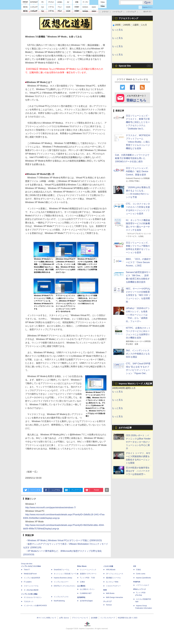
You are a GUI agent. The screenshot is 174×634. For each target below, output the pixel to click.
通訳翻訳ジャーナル (113, 578)
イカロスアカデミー (113, 586)
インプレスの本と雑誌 (29, 594)
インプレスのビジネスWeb (31, 566)
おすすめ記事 (125, 428)
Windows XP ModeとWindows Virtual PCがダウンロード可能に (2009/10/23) (64, 540)
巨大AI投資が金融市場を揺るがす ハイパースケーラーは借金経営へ (138, 470)
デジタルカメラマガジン (33, 597)
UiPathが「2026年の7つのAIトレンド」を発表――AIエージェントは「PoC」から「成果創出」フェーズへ (137, 314)
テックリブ (107, 601)
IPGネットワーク (139, 589)
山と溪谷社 (81, 586)
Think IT (27, 570)
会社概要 (94, 618)
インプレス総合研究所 (32, 578)
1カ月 (144, 25)
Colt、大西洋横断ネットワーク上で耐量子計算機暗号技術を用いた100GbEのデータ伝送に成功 (132, 158)
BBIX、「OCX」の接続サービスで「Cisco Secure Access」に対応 (138, 262)
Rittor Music (82, 566)
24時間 (126, 25)
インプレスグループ (107, 618)
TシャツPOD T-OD (87, 578)
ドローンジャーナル (31, 586)
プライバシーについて (80, 618)
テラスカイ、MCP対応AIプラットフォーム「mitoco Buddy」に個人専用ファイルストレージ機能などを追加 (138, 141)
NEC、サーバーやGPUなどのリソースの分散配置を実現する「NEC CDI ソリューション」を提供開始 (138, 295)
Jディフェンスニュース (114, 574)
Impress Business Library (63, 578)
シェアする (56, 490)
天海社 (138, 570)
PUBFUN (136, 582)
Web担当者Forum (30, 574)
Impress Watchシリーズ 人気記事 (135, 383)
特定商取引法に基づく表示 (127, 618)
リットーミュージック (88, 570)
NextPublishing (59, 601)
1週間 (136, 25)
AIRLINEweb (110, 570)
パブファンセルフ (142, 585)
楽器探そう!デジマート (88, 574)
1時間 (117, 25)
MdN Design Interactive (114, 597)
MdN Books (110, 593)
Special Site (125, 66)
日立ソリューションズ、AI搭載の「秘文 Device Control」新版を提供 (138, 171)
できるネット (29, 601)
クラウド (105, 12)
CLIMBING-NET (86, 593)
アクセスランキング (128, 18)
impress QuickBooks (143, 578)
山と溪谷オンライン (87, 589)
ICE (134, 566)
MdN (105, 590)
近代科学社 (81, 597)
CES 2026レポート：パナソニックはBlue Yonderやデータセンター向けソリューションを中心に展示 (138, 442)
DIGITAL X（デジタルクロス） (65, 586)
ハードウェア (117, 12)
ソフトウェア (131, 12)
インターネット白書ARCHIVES (35, 605)
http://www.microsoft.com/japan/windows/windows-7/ (50, 507)
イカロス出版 (108, 566)
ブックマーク (76, 490)
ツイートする (35, 490)
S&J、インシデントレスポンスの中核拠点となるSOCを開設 (138, 353)
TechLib (109, 605)
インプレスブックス (61, 597)
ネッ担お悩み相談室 (31, 590)
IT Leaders (28, 582)
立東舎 (82, 582)
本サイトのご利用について (46, 618)
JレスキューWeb (112, 582)
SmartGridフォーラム (61, 570)
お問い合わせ (64, 618)
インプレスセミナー (61, 582)
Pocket (96, 490)
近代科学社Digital (86, 601)
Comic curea (140, 574)
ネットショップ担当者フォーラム (66, 574)
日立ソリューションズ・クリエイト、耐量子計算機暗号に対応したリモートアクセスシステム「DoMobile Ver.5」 (138, 122)
